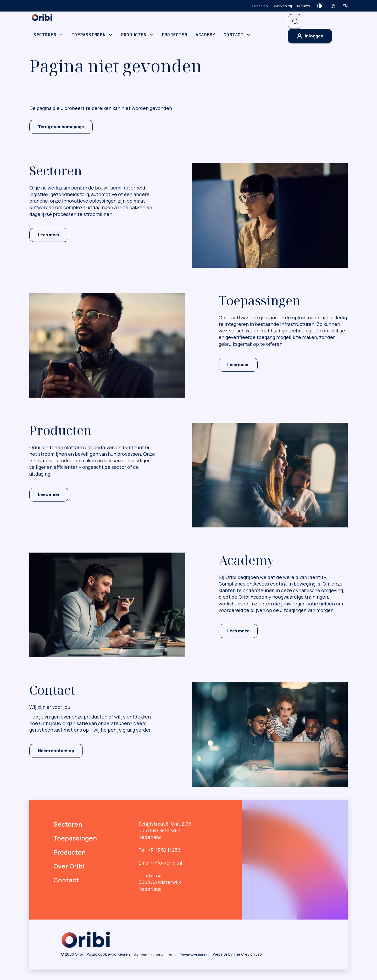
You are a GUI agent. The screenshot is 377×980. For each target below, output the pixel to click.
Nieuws (303, 5)
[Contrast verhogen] (319, 6)
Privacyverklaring (194, 954)
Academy (205, 34)
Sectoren (45, 34)
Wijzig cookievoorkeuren (108, 954)
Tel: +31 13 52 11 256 (159, 850)
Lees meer (49, 235)
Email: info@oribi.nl (160, 863)
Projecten (174, 34)
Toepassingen (88, 34)
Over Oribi (260, 5)
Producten (133, 34)
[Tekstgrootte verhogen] (333, 6)
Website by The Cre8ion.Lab (237, 954)
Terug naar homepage (61, 127)
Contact (233, 34)
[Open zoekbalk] (295, 21)
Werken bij (283, 5)
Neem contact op (56, 751)
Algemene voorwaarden (155, 954)
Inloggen (309, 36)
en (345, 6)
